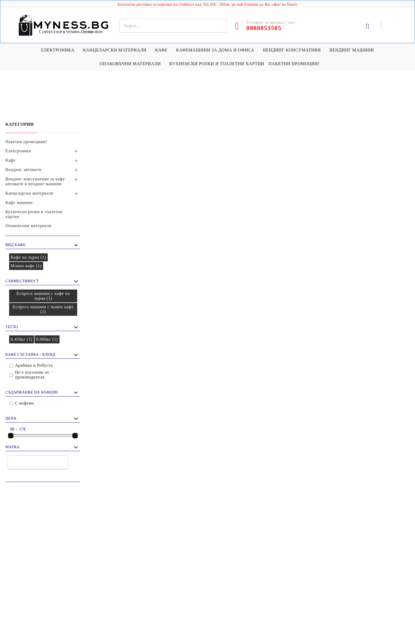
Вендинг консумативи (292, 50)
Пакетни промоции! (294, 63)
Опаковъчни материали (130, 63)
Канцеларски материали (115, 50)
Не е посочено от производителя (32, 374)
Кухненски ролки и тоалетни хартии (216, 63)
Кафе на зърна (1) (28, 257)
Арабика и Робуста (34, 365)
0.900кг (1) (47, 339)
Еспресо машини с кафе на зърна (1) (43, 296)
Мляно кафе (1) (26, 266)
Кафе (161, 50)
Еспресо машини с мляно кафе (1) (43, 309)
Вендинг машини (351, 50)
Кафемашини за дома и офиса (215, 50)
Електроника (58, 50)
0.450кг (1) (21, 339)
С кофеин (24, 403)
